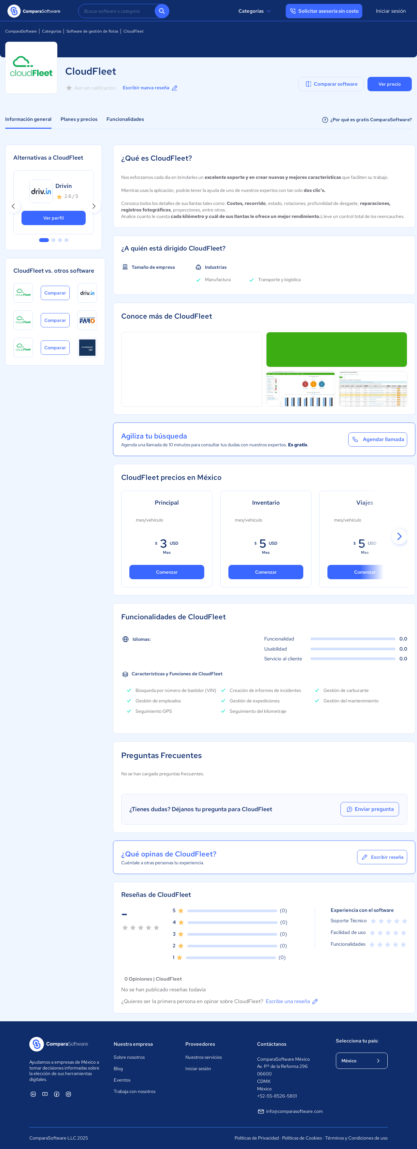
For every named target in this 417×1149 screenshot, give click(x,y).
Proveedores (200, 1044)
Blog (118, 1068)
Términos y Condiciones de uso (356, 1138)
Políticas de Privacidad (257, 1138)
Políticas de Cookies (302, 1138)
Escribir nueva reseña (151, 88)
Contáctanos (271, 1044)
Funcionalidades (125, 119)
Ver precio (390, 84)
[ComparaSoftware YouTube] (45, 1094)
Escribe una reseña (292, 1001)
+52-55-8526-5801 (277, 1096)
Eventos (122, 1080)
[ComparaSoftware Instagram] (68, 1094)
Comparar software (331, 84)
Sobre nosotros (129, 1057)
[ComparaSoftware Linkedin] (33, 1094)
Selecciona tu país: (357, 1041)
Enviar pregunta (370, 809)
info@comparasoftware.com (290, 1111)
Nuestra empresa (133, 1044)
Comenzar (266, 572)
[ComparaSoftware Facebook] (57, 1094)
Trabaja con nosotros (134, 1091)
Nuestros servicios (203, 1057)
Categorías (255, 11)
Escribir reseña (382, 857)
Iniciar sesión (391, 10)
